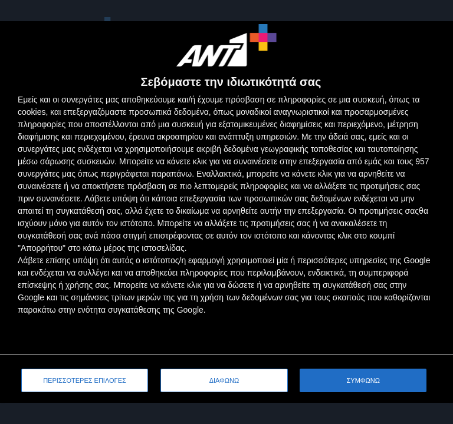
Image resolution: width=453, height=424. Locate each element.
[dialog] (226, 212)
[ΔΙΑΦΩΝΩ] (431, 42)
